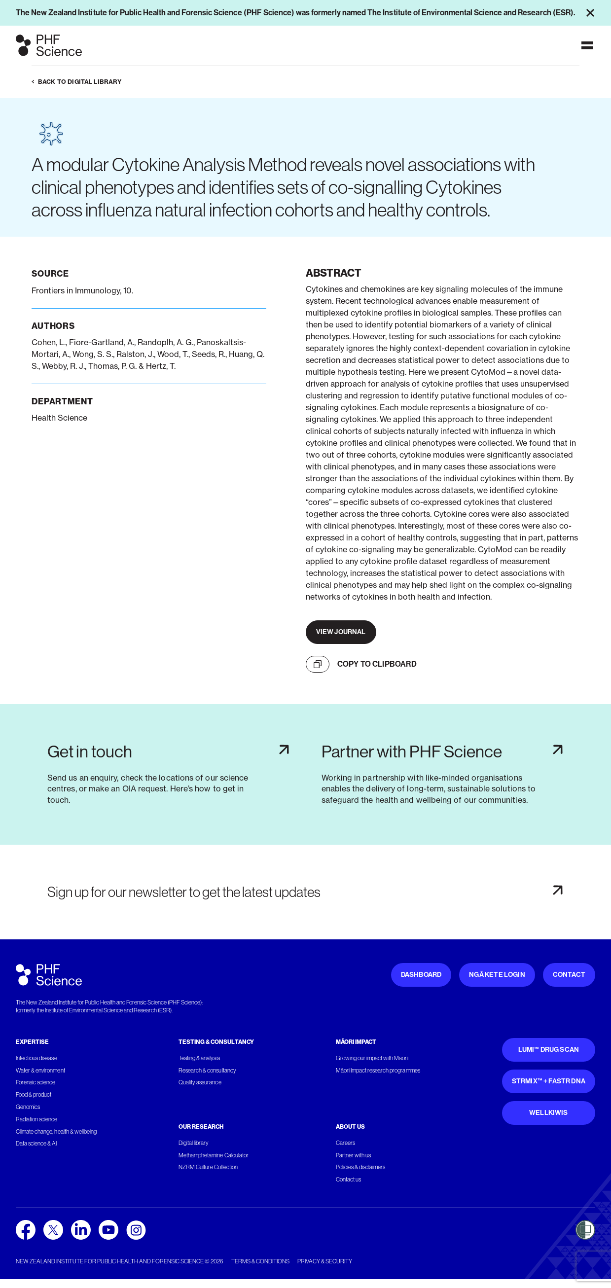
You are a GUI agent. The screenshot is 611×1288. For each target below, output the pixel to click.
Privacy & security (324, 1261)
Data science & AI (36, 1143)
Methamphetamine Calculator (214, 1155)
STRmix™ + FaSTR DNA (548, 1081)
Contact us (348, 1179)
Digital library (194, 1143)
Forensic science (35, 1082)
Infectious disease (36, 1058)
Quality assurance (200, 1082)
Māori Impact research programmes (378, 1070)
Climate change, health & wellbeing (56, 1131)
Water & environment (40, 1070)
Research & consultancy (207, 1070)
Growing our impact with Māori (372, 1058)
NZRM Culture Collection (208, 1167)
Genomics (28, 1107)
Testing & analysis (199, 1058)
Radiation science (37, 1119)
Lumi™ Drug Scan (548, 1049)
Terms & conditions (260, 1261)
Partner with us (353, 1155)
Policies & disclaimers (361, 1167)
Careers (345, 1143)
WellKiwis (548, 1113)
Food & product (33, 1094)
